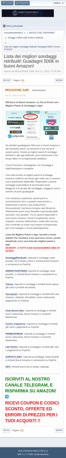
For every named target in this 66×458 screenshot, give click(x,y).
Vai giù (6, 80)
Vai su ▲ (44, 451)
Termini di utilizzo (31, 451)
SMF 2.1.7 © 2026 (25, 454)
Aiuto (20, 451)
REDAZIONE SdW (17, 90)
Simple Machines (41, 454)
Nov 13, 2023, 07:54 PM (15, 95)
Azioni (59, 80)
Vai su (6, 430)
